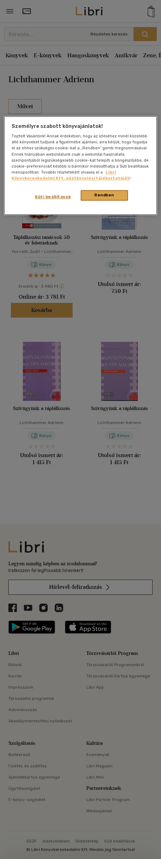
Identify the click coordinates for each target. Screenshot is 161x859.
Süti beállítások (53, 196)
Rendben (104, 195)
